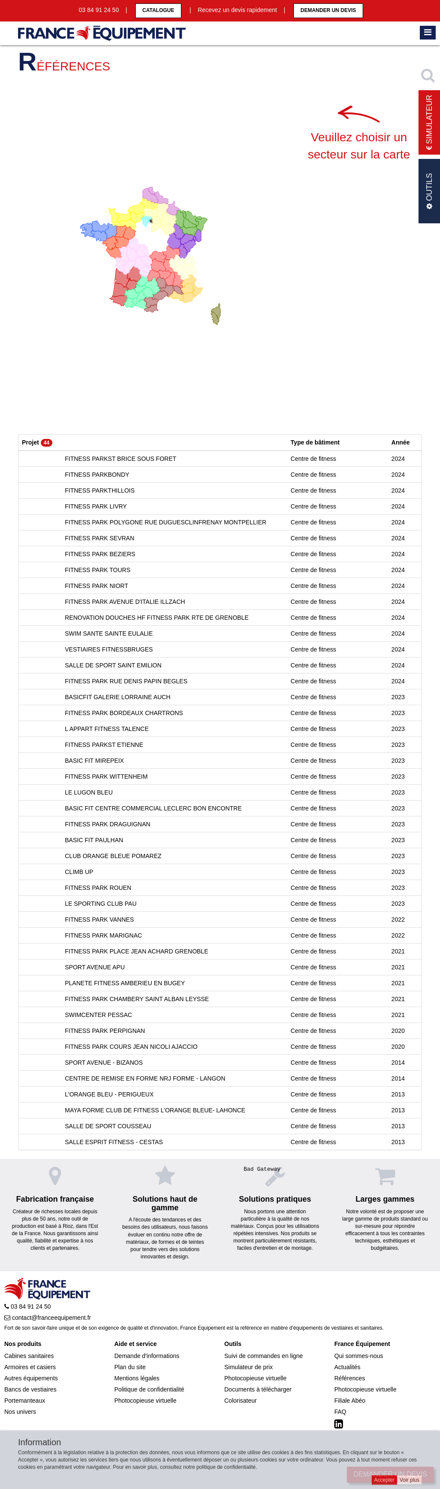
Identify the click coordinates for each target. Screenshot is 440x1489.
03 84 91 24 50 (27, 1306)
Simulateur (429, 122)
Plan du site (130, 1367)
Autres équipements (31, 1378)
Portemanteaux (24, 1400)
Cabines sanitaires (29, 1355)
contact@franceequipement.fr (47, 1317)
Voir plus (409, 1480)
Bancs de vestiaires (30, 1389)
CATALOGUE (158, 10)
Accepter (384, 1480)
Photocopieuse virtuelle (145, 1400)
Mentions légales (136, 1378)
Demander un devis (328, 10)
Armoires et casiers (30, 1367)
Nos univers (20, 1411)
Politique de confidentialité (149, 1389)
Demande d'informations (146, 1355)
